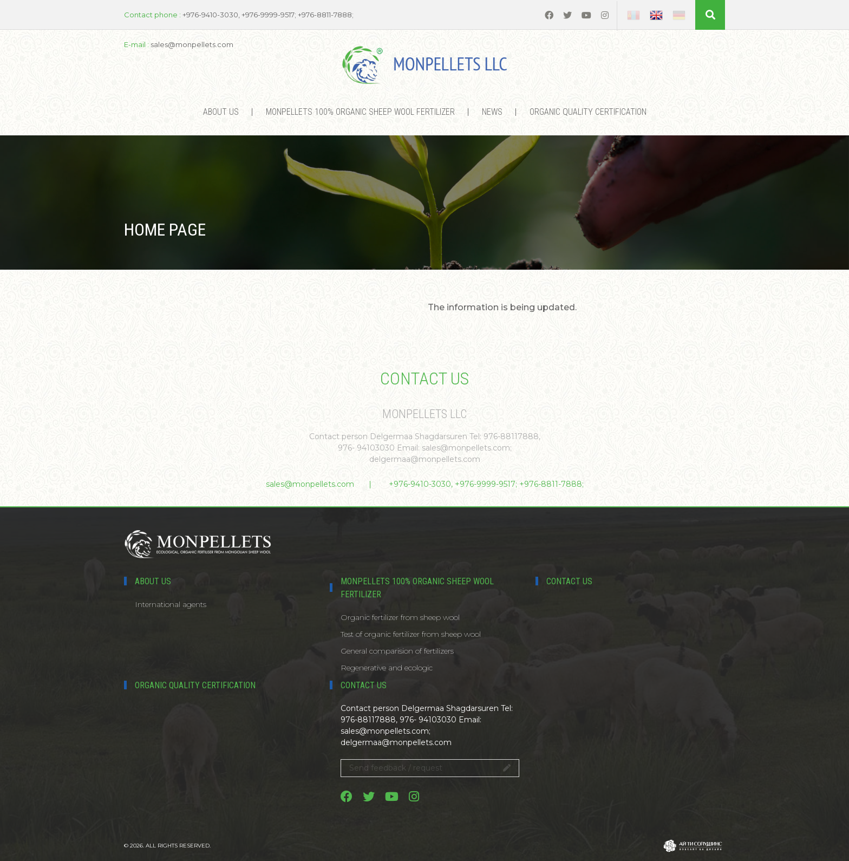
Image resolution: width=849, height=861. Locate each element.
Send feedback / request (430, 768)
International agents (170, 604)
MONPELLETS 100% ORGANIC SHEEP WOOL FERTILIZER (360, 112)
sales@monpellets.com (310, 484)
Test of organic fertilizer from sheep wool (411, 634)
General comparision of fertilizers (397, 651)
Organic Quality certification (588, 112)
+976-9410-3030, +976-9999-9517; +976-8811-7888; (486, 484)
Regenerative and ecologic (387, 668)
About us (221, 112)
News (492, 112)
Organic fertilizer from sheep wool (400, 617)
